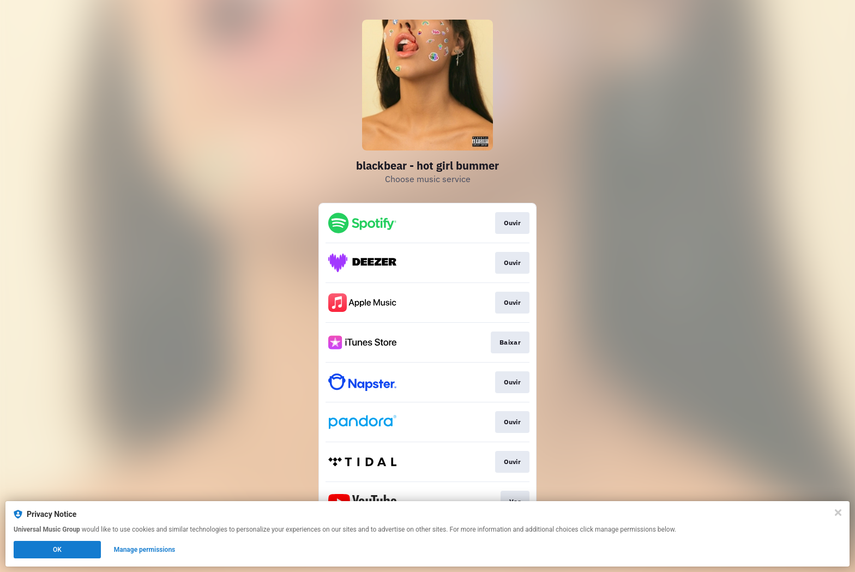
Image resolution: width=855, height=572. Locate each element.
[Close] (838, 512)
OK (57, 549)
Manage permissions (145, 549)
